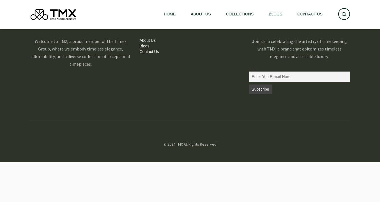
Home (170, 14)
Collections (240, 14)
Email (253, 69)
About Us (201, 14)
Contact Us (310, 14)
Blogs (275, 14)
